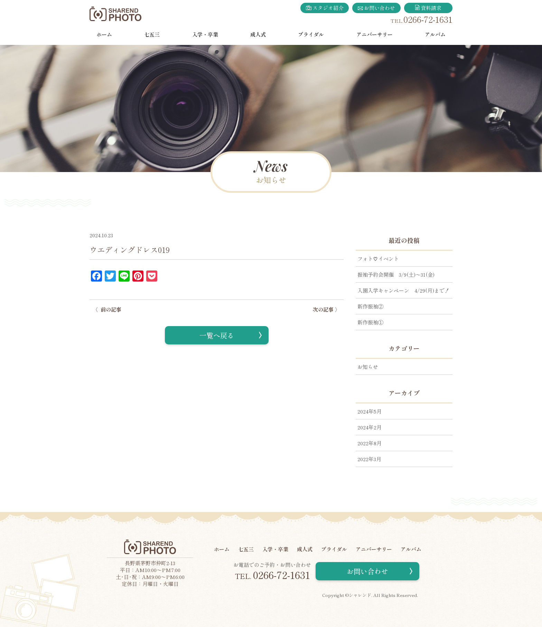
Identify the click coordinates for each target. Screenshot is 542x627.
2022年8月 (369, 443)
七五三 (152, 34)
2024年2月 (369, 427)
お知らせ (367, 366)
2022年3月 (369, 459)
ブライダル (311, 34)
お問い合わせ (376, 7)
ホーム (104, 34)
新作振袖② (370, 306)
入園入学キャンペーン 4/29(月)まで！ (403, 290)
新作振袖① (370, 322)
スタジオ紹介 (325, 7)
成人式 (258, 34)
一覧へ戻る (216, 335)
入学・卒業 (205, 34)
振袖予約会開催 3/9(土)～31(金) (395, 274)
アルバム (435, 34)
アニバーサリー (374, 34)
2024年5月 (369, 411)
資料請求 (428, 7)
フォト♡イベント (378, 258)
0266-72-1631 (427, 19)
